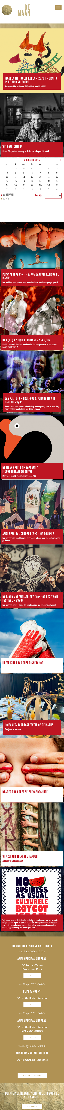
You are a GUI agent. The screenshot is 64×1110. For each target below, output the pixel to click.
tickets (32, 975)
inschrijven (32, 1107)
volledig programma (32, 1075)
